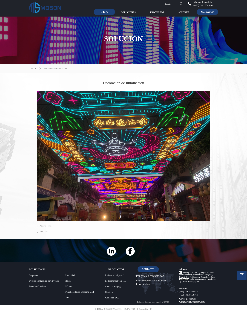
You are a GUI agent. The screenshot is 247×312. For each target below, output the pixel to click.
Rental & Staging (113, 286)
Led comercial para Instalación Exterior (117, 281)
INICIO (34, 68)
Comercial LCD (112, 298)
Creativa (109, 292)
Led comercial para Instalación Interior (117, 275)
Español (168, 4)
